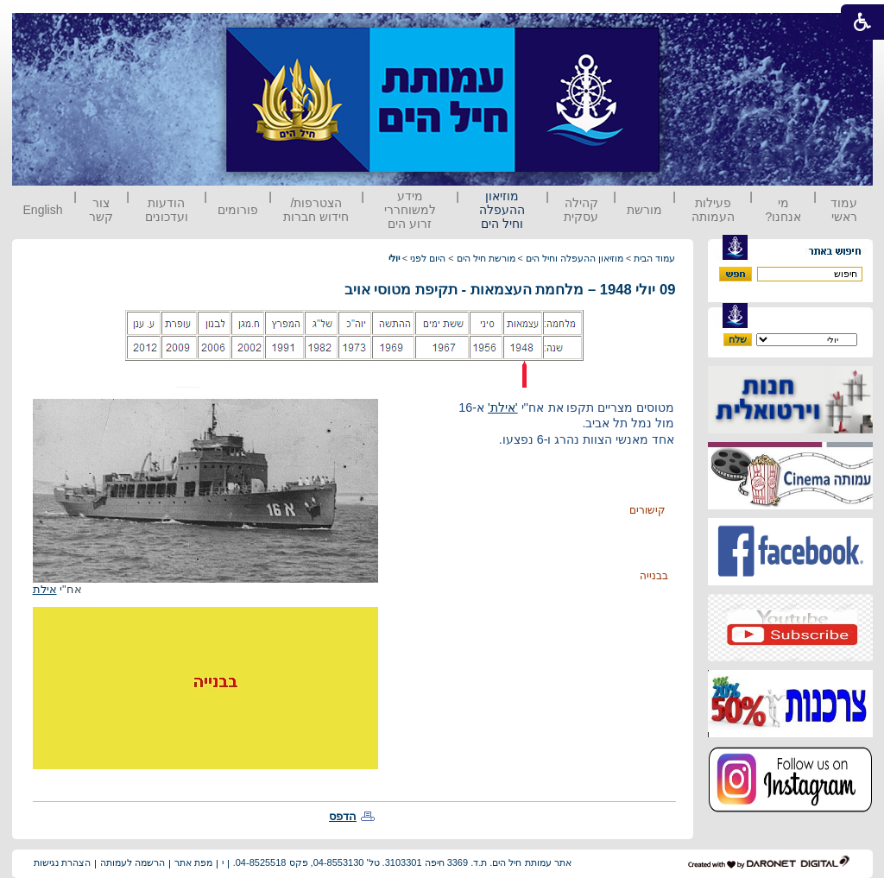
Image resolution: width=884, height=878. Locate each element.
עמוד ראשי (843, 210)
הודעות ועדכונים (166, 210)
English (43, 210)
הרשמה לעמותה (132, 862)
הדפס (343, 816)
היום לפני (427, 258)
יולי (394, 258)
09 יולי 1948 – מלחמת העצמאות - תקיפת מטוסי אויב (510, 289)
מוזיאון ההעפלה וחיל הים (502, 210)
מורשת (644, 210)
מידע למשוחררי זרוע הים (410, 210)
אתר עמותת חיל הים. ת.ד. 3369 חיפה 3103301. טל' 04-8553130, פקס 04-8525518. (402, 862)
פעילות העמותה (713, 210)
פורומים (238, 210)
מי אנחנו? (783, 210)
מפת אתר (193, 862)
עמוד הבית (654, 258)
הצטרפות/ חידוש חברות (316, 210)
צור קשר (101, 210)
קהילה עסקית (581, 210)
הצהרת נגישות (62, 862)
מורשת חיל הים (486, 258)
